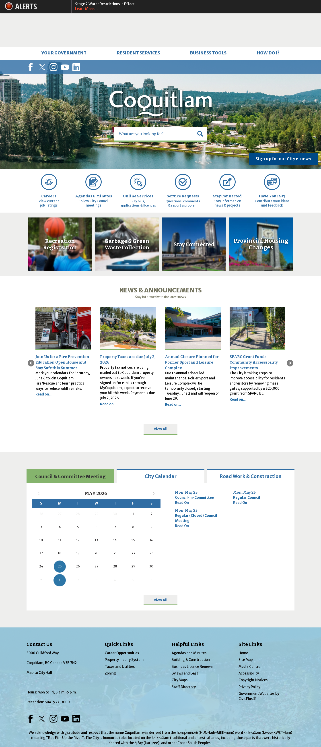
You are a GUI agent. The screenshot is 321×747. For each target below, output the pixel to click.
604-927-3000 (57, 668)
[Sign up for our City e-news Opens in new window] (283, 125)
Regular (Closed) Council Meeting (196, 484)
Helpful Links (188, 610)
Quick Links (119, 610)
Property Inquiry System (124, 626)
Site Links (250, 610)
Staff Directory (184, 653)
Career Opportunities (122, 619)
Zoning (110, 639)
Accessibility (249, 639)
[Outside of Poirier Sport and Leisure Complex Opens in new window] (193, 294)
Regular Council (246, 463)
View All (160, 395)
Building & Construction (191, 626)
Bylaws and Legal (185, 639)
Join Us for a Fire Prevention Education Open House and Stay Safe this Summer (62, 328)
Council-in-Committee (194, 463)
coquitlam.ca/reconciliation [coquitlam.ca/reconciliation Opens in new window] (160, 719)
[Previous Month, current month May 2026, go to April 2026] (38, 459)
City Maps (180, 646)
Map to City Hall (39, 639)
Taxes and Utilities (120, 633)
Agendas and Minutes (189, 619)
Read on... (43, 360)
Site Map (246, 626)
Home (243, 619)
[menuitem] (64, 19)
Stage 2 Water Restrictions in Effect (194, 6)
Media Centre (249, 633)
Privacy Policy (249, 653)
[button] (200, 100)
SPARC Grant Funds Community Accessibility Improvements (254, 328)
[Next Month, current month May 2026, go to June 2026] (153, 459)
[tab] (70, 442)
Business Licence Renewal (193, 633)
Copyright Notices (253, 646)
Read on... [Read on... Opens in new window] (173, 370)
